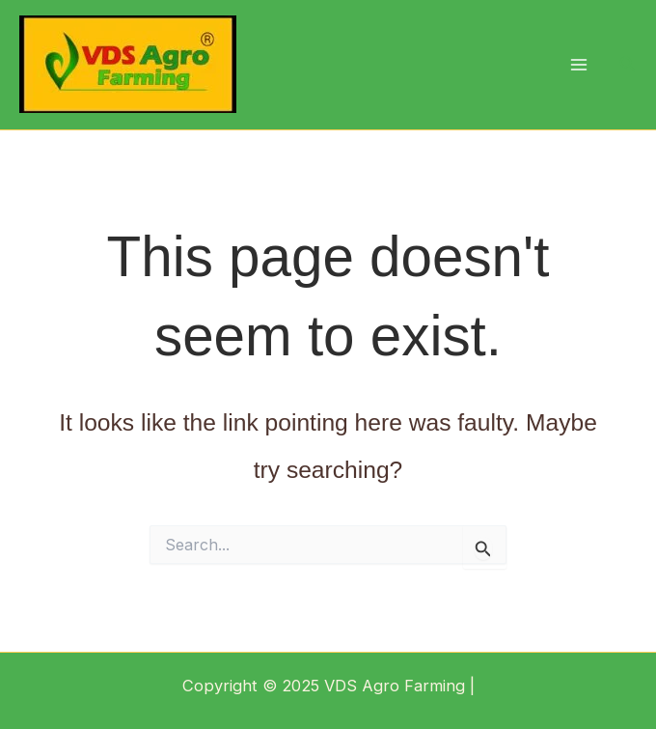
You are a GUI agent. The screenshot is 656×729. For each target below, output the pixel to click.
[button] (628, 64)
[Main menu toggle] (578, 65)
